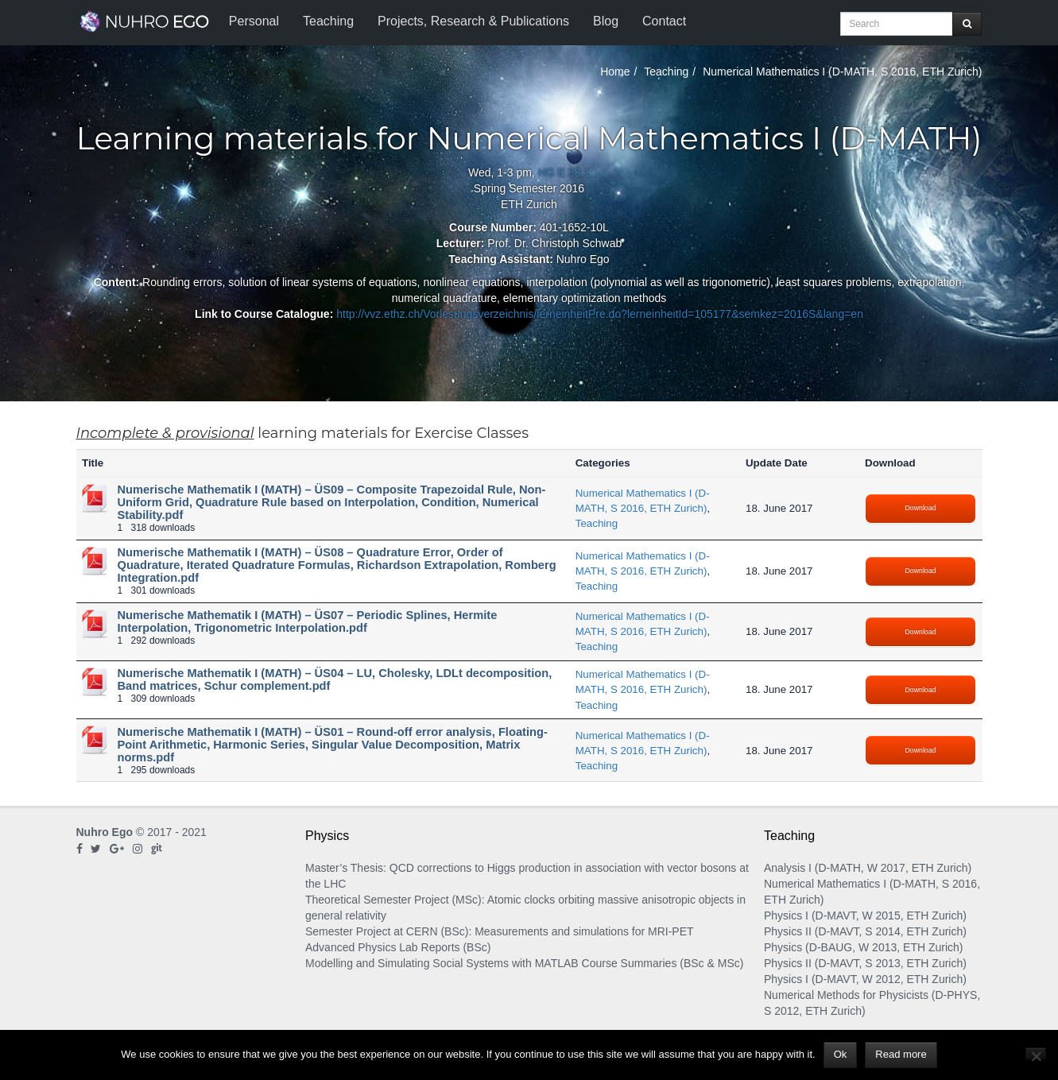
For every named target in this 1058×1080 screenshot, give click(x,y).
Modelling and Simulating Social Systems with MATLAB (442, 963)
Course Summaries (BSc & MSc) (663, 963)
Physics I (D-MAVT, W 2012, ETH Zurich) (865, 979)
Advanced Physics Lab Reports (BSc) (397, 947)
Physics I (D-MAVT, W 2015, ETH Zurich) (865, 915)
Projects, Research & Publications (473, 21)
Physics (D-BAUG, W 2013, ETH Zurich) (863, 947)
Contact (664, 21)
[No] (1035, 1053)
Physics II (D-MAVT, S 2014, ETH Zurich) (865, 931)
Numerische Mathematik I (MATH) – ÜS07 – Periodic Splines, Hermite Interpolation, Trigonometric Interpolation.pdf (308, 621)
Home (615, 71)
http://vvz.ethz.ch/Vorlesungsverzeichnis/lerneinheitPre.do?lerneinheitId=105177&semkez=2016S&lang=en (599, 314)
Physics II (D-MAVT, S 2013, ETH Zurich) (865, 963)
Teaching (328, 21)
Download (920, 508)
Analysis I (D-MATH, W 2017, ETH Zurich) (867, 867)
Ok (840, 1054)
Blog (605, 21)
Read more (900, 1054)
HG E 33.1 (564, 172)
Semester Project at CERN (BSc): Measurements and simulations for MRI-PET (499, 931)
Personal (254, 21)
